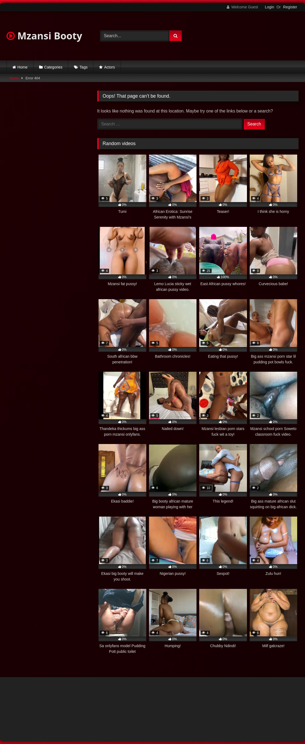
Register (290, 7)
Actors (109, 67)
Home (23, 67)
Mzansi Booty (44, 35)
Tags (84, 67)
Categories (53, 67)
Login (269, 7)
